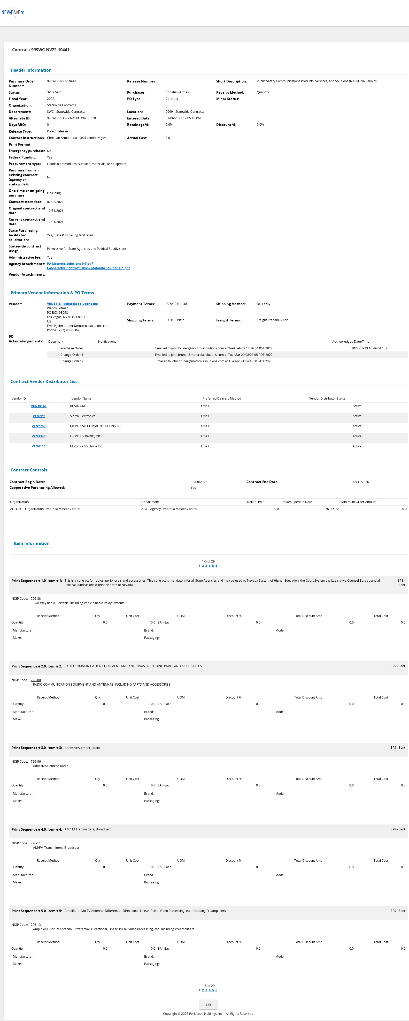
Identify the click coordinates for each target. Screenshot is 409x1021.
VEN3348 (38, 436)
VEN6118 (38, 446)
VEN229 (39, 416)
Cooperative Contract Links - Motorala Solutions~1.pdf (88, 268)
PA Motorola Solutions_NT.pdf (70, 263)
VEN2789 (38, 426)
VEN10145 (39, 406)
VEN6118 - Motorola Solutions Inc (72, 304)
